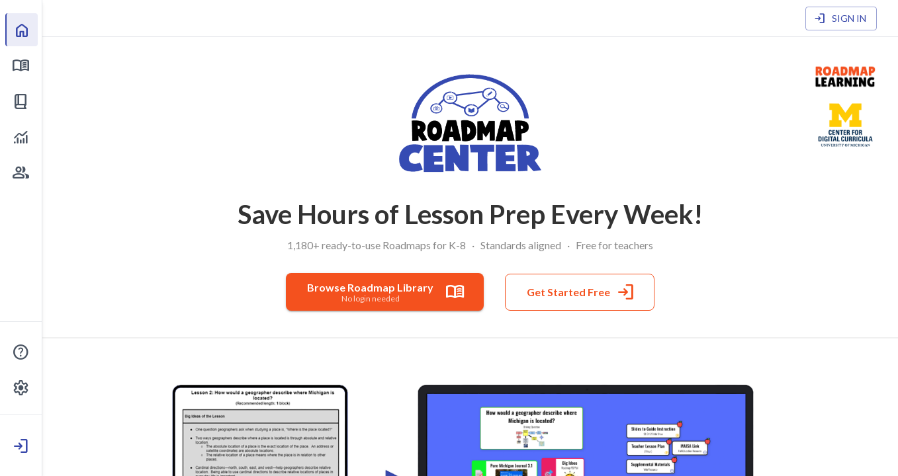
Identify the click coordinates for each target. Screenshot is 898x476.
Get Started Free (580, 292)
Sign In (841, 18)
